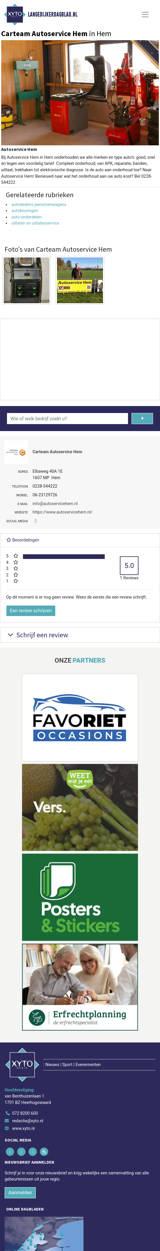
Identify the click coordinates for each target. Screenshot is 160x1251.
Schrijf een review (37, 634)
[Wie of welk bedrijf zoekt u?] (67, 418)
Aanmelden (20, 1192)
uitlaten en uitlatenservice (35, 223)
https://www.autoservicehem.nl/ (63, 512)
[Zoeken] (142, 418)
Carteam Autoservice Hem (57, 451)
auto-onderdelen (26, 217)
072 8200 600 (25, 1113)
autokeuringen (24, 210)
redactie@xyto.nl (27, 1120)
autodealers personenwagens (38, 204)
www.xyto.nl (23, 1128)
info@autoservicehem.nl (55, 503)
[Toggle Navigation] (145, 14)
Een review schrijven (31, 610)
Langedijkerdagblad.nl (52, 14)
